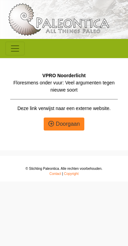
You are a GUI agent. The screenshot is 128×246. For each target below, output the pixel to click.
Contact (55, 174)
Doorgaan (64, 124)
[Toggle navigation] (15, 48)
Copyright (71, 174)
